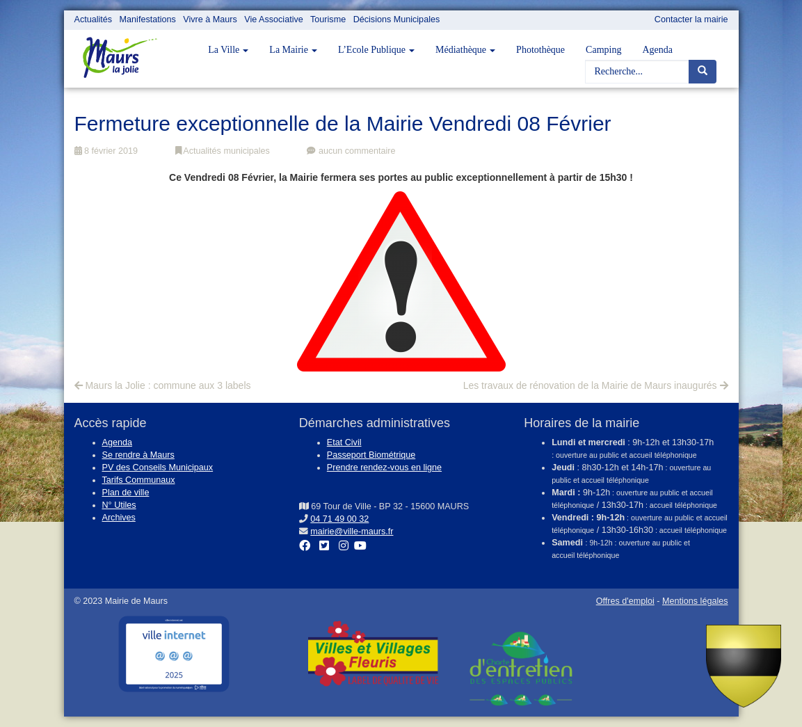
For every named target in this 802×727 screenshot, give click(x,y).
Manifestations (148, 19)
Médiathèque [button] (465, 50)
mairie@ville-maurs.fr (351, 531)
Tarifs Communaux (138, 480)
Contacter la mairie (691, 19)
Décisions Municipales (396, 19)
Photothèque (540, 50)
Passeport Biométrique (371, 455)
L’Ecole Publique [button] (376, 50)
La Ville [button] (228, 50)
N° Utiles (119, 505)
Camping (603, 50)
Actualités (93, 19)
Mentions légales (695, 601)
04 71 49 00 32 (339, 519)
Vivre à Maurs (209, 19)
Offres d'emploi (625, 601)
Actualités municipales (222, 151)
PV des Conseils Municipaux (158, 467)
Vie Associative (273, 19)
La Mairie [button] (293, 50)
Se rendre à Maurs (138, 455)
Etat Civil (344, 442)
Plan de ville (126, 492)
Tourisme (328, 19)
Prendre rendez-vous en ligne (384, 467)
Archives (119, 517)
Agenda (657, 50)
